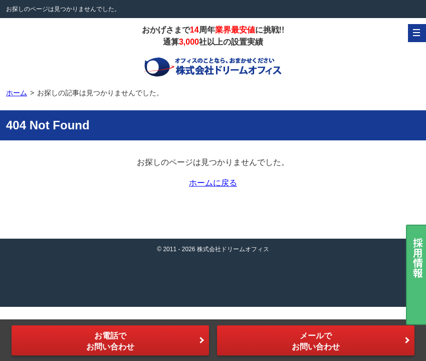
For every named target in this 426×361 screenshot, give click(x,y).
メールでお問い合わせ (316, 341)
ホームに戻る (213, 182)
